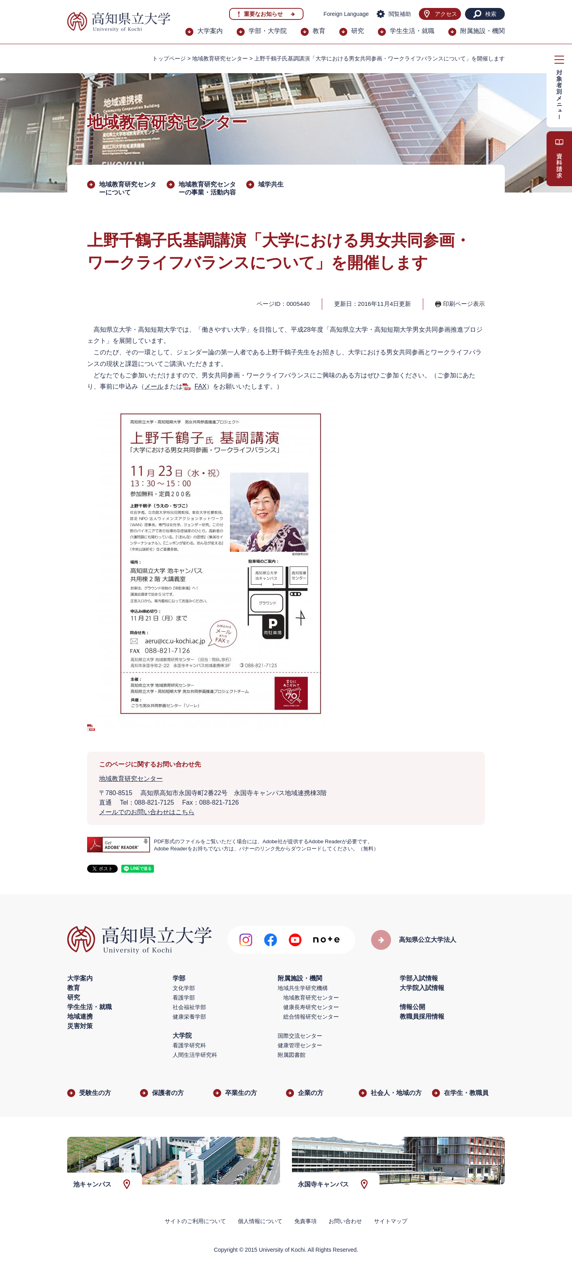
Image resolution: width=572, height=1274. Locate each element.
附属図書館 (291, 1055)
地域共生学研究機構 (303, 988)
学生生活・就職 (412, 30)
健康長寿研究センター (311, 1007)
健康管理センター (300, 1045)
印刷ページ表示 (464, 303)
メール (153, 386)
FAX (200, 386)
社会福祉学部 (189, 1007)
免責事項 (305, 1221)
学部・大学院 (268, 30)
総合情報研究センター (311, 1016)
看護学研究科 (189, 1045)
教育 (319, 30)
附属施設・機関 (482, 30)
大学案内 (210, 30)
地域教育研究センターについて (127, 188)
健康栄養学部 (189, 1016)
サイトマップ (390, 1221)
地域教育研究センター (220, 58)
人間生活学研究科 (195, 1055)
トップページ (169, 58)
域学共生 (271, 184)
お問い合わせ (345, 1221)
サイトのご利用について (195, 1221)
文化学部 (184, 988)
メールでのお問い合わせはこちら (147, 812)
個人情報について (260, 1221)
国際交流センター (300, 1036)
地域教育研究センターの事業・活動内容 (207, 188)
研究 (357, 30)
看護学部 (184, 997)
